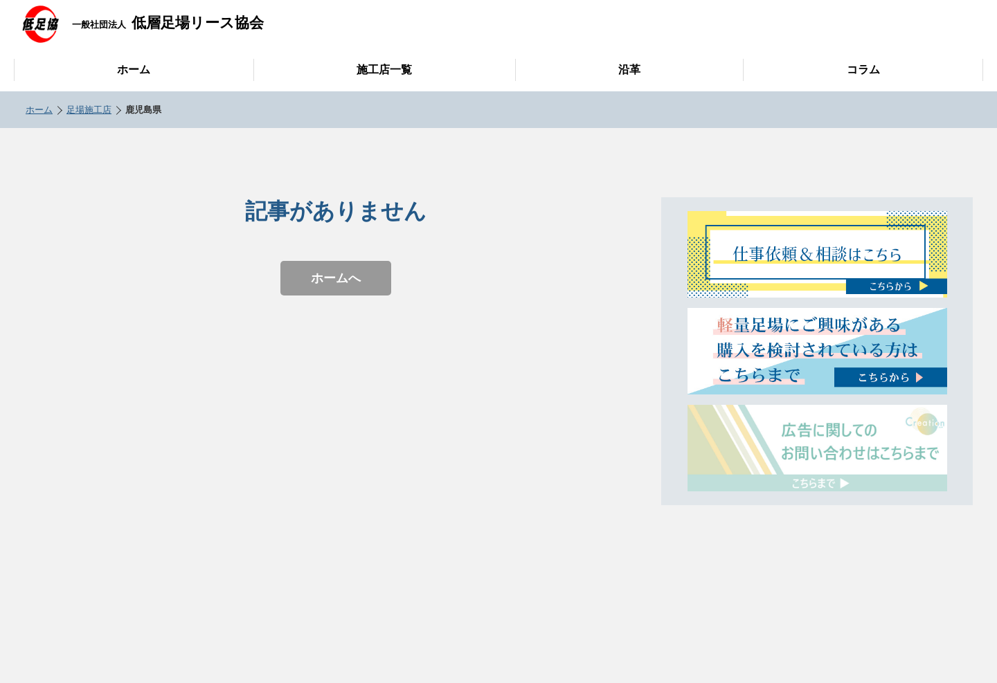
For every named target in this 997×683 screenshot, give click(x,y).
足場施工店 (88, 109)
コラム (863, 69)
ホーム (133, 69)
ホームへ (336, 278)
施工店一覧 (384, 69)
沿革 (629, 69)
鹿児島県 (143, 109)
